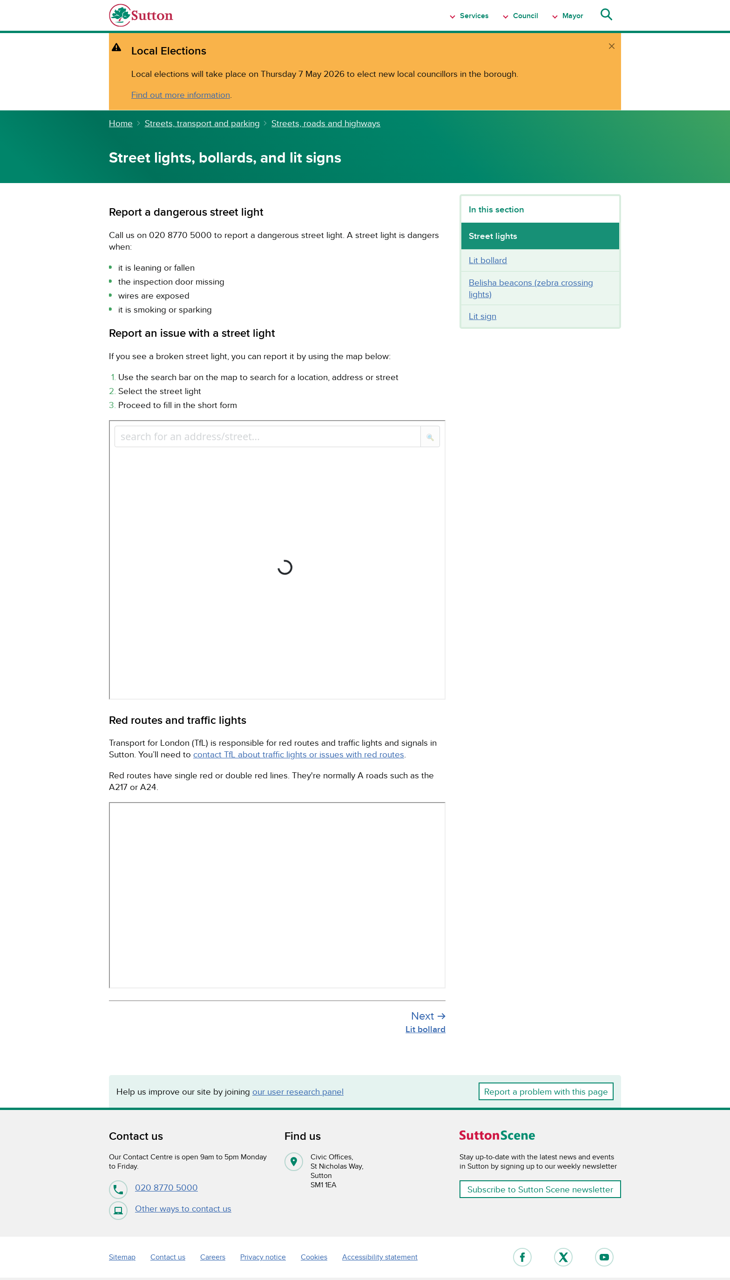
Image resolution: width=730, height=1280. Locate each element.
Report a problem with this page (546, 1091)
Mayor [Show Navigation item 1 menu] (572, 15)
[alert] (365, 71)
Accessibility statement (380, 1257)
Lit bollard (488, 259)
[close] (611, 46)
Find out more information (180, 94)
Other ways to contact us (170, 1208)
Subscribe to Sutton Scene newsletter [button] (540, 1189)
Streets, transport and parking (202, 122)
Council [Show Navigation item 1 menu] (524, 15)
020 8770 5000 (153, 1187)
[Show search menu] (605, 15)
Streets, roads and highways (325, 122)
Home (121, 122)
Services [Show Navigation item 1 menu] (473, 15)
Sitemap (122, 1257)
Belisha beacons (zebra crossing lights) (531, 288)
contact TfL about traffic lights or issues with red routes (298, 754)
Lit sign (482, 315)
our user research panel (298, 1091)
